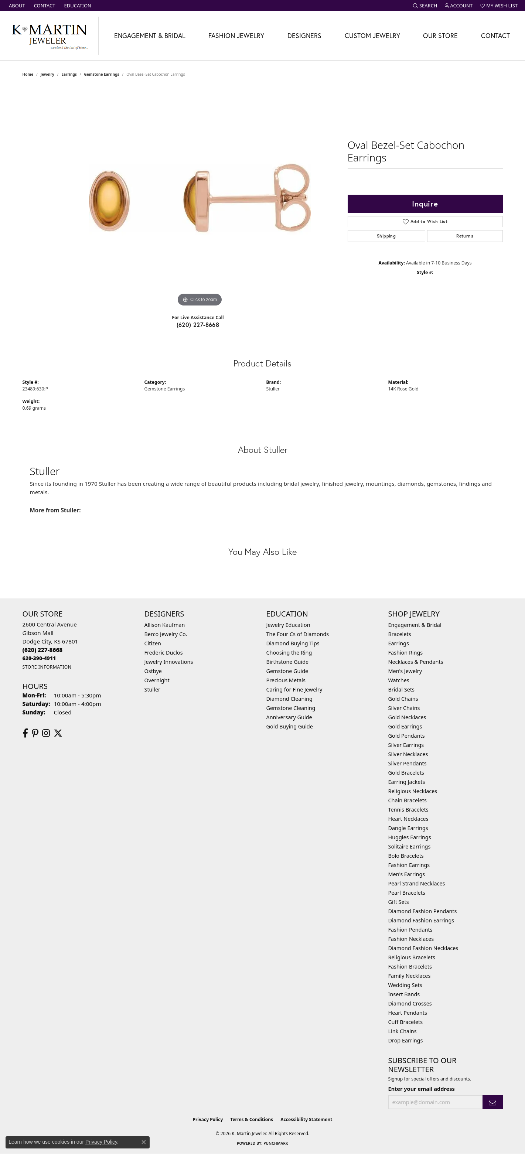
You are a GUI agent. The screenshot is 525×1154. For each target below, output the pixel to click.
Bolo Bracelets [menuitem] (406, 855)
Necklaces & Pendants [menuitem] (415, 661)
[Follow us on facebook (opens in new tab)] (25, 733)
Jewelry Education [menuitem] (288, 624)
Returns (464, 236)
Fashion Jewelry (236, 35)
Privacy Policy (208, 1119)
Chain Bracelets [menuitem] (407, 800)
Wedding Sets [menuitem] (405, 985)
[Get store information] (47, 667)
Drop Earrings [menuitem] (405, 1040)
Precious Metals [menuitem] (286, 680)
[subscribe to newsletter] (492, 1102)
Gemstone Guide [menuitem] (287, 671)
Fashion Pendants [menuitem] (410, 929)
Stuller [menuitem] (152, 689)
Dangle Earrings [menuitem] (408, 828)
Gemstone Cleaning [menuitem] (291, 707)
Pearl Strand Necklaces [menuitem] (416, 883)
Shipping (386, 236)
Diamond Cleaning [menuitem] (289, 698)
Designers (304, 35)
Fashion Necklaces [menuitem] (411, 938)
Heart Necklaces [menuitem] (408, 818)
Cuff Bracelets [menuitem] (405, 1021)
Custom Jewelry (372, 35)
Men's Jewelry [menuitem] (405, 671)
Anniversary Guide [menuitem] (289, 717)
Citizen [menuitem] (152, 643)
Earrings (68, 74)
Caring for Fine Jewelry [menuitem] (294, 689)
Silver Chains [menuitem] (404, 707)
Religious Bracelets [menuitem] (411, 957)
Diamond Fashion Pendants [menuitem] (422, 911)
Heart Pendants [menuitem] (407, 1012)
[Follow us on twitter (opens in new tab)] (58, 733)
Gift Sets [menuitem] (398, 901)
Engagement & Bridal (149, 35)
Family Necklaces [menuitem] (409, 975)
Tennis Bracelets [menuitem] (408, 809)
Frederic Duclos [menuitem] (163, 652)
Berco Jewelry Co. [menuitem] (165, 634)
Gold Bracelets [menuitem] (406, 772)
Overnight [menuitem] (157, 680)
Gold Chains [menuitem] (403, 698)
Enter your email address (421, 1088)
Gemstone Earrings (101, 74)
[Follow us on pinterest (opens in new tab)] (35, 733)
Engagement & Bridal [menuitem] (415, 624)
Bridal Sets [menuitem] (401, 689)
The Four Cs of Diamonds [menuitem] (297, 634)
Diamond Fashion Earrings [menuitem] (421, 920)
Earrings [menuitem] (398, 643)
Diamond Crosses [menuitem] (410, 1003)
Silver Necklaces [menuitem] (408, 754)
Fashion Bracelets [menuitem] (410, 966)
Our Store (440, 35)
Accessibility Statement (306, 1119)
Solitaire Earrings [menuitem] (409, 846)
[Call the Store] (43, 649)
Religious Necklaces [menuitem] (412, 791)
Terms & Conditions (251, 1119)
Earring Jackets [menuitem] (406, 781)
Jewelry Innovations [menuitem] (168, 661)
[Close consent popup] (144, 1142)
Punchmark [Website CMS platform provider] (275, 1143)
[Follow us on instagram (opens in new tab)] (46, 733)
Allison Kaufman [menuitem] (164, 624)
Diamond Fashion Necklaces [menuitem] (423, 948)
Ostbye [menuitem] (153, 671)
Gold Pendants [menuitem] (406, 735)
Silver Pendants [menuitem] (407, 763)
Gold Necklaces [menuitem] (407, 717)
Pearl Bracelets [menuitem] (406, 892)
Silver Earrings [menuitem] (406, 744)
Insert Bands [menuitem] (404, 994)
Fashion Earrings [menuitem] (409, 864)
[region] (200, 197)
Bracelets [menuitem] (399, 634)
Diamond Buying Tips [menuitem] (293, 643)
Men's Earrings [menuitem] (406, 874)
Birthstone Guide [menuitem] (287, 661)
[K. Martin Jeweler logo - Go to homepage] (49, 36)
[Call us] (39, 658)
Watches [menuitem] (398, 680)
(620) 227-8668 (198, 324)
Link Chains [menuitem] (402, 1031)
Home (28, 74)
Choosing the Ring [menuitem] (289, 652)
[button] (425, 5)
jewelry (47, 74)
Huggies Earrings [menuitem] (409, 837)
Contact (495, 35)
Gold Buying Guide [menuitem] (289, 726)
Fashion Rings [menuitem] (405, 652)
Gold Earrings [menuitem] (405, 726)
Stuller (273, 389)
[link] (16, 5)
